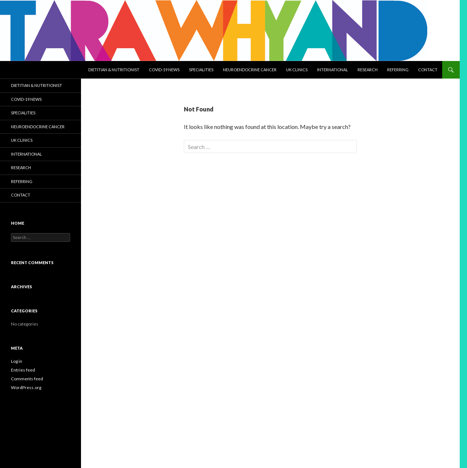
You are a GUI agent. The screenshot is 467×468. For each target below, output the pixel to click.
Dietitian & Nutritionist (113, 69)
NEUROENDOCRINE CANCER (250, 69)
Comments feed (27, 378)
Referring (398, 69)
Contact (427, 69)
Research (368, 69)
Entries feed (23, 370)
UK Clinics (297, 69)
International (332, 69)
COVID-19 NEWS (164, 69)
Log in (16, 361)
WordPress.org (26, 387)
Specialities (201, 69)
